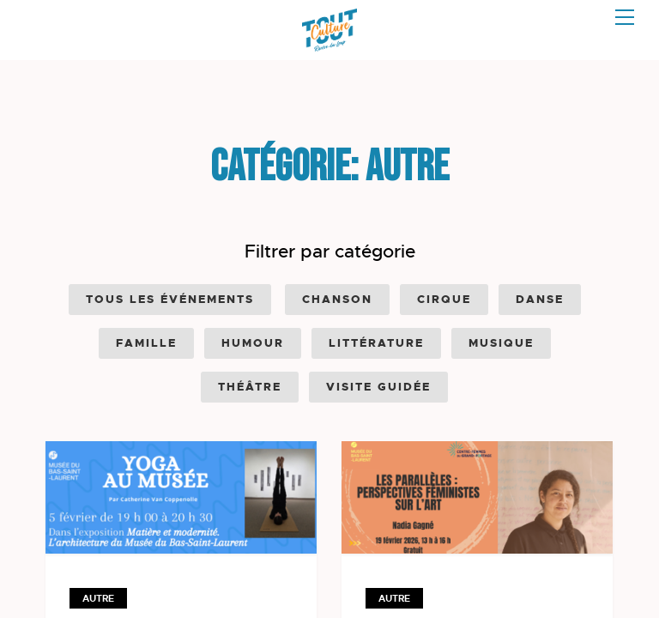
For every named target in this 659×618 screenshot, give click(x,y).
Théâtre (249, 386)
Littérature (376, 343)
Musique (501, 343)
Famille (146, 343)
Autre (98, 598)
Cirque (444, 299)
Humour (252, 343)
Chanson (337, 299)
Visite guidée (378, 386)
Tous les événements (170, 299)
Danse (540, 299)
